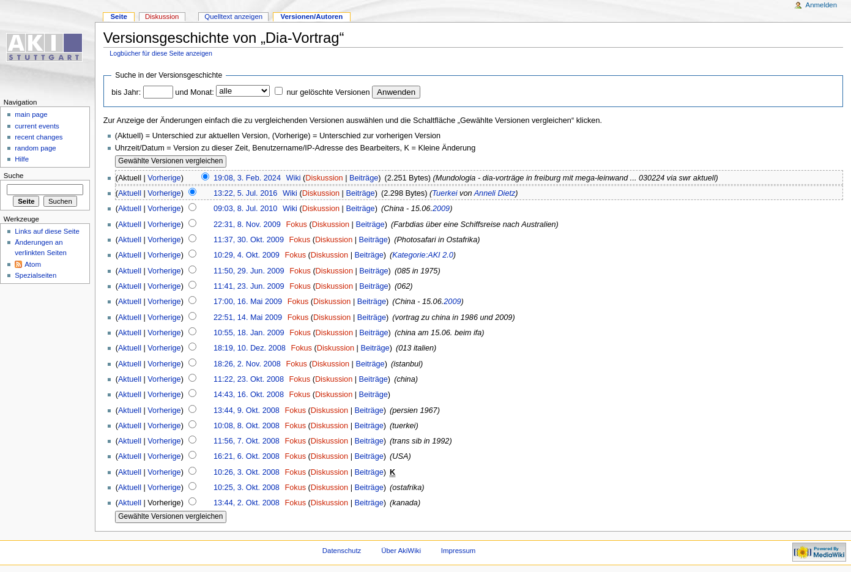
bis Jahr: (126, 92)
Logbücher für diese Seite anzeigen (161, 53)
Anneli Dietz (495, 193)
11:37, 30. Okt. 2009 (249, 240)
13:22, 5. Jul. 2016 (245, 193)
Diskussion (324, 178)
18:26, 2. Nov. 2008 (247, 364)
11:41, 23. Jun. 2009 (249, 286)
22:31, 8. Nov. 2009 (247, 224)
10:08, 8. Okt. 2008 (247, 426)
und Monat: (194, 92)
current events (37, 126)
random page (35, 148)
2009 (441, 208)
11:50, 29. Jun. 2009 (249, 271)
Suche (14, 175)
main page (31, 114)
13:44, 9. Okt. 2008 (247, 410)
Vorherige (163, 178)
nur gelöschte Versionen (328, 92)
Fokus (296, 224)
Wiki (293, 178)
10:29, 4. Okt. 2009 (247, 255)
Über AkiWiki (401, 550)
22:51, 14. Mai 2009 (248, 317)
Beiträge (363, 178)
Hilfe (22, 159)
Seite (118, 16)
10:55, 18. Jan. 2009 (249, 333)
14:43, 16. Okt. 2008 (249, 394)
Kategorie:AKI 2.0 (422, 255)
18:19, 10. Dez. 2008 (250, 348)
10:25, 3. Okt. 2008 (247, 487)
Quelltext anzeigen (233, 16)
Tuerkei (444, 193)
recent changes (38, 137)
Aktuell (129, 193)
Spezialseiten (35, 275)
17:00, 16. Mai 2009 (248, 301)
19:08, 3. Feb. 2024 (247, 178)
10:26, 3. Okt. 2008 (247, 472)
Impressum (458, 550)
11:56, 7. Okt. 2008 (247, 441)
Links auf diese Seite (47, 231)
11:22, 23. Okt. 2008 (249, 379)
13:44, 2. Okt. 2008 (247, 503)
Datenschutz (342, 550)
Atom (32, 264)
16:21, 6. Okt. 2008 (247, 456)
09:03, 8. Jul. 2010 (245, 208)
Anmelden (822, 5)
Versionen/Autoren (311, 16)
